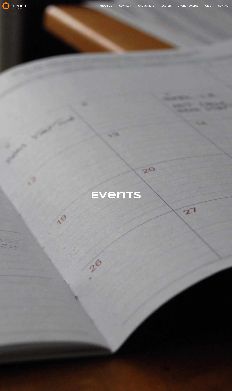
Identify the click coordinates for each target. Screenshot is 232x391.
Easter (166, 6)
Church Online (188, 6)
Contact (224, 6)
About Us (106, 6)
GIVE (208, 6)
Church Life (146, 6)
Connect (125, 6)
